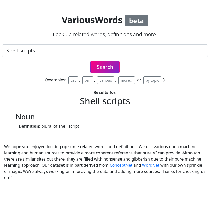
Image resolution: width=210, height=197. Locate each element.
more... (127, 80)
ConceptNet (120, 165)
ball (88, 80)
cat (73, 80)
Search (105, 66)
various (105, 80)
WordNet (150, 165)
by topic (152, 80)
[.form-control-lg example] (105, 50)
